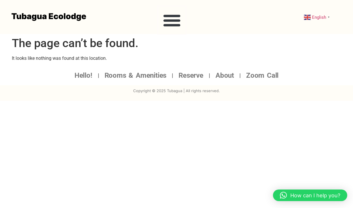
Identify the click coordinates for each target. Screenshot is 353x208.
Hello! (83, 75)
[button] (171, 20)
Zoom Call (262, 75)
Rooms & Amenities (136, 75)
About (224, 75)
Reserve (191, 75)
